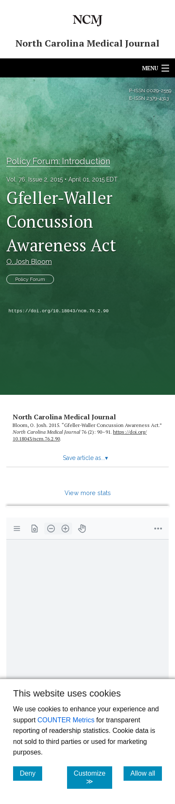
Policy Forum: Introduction (58, 161)
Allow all (146, 773)
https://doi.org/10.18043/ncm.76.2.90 (58, 311)
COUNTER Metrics (66, 720)
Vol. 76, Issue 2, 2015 (34, 179)
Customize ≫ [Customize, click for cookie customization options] (93, 777)
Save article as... (85, 457)
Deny (31, 773)
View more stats (88, 492)
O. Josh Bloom (29, 262)
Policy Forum (30, 279)
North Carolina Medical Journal (64, 416)
